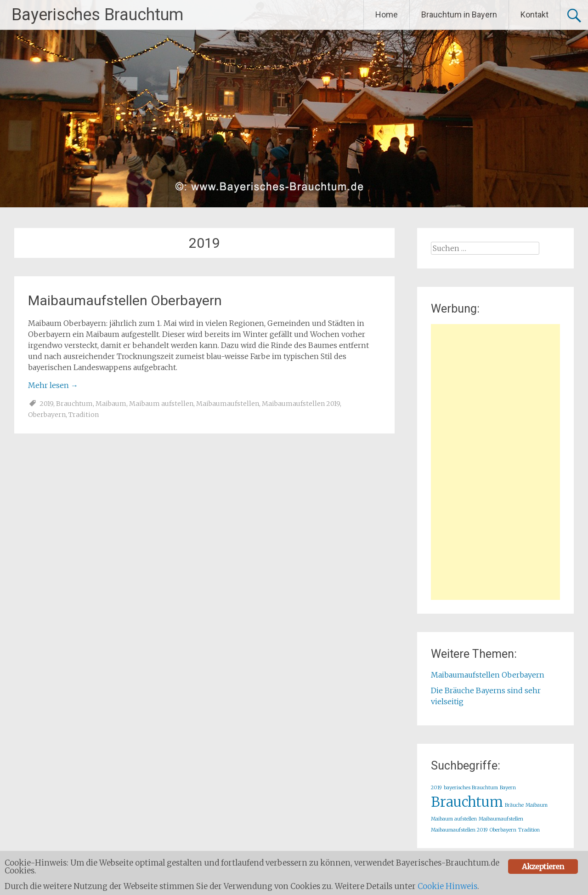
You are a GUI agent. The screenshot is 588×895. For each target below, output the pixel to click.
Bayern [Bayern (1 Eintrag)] (508, 788)
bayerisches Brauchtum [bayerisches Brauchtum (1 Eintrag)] (471, 788)
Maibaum (111, 403)
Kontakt (534, 14)
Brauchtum (74, 403)
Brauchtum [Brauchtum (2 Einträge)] (467, 801)
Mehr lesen (53, 385)
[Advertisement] (495, 462)
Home (386, 14)
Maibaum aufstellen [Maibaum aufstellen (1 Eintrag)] (454, 819)
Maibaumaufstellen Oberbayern (125, 300)
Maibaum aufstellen (161, 403)
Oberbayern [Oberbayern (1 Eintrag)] (503, 830)
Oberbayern (47, 414)
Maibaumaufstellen (227, 403)
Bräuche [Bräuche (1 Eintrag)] (514, 805)
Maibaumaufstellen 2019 (301, 403)
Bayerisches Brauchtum (97, 14)
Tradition (83, 414)
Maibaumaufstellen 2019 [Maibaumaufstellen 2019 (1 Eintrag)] (459, 830)
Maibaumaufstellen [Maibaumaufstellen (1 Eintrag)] (501, 819)
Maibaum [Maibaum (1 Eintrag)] (537, 805)
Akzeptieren (543, 866)
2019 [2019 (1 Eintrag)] (436, 788)
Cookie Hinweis (447, 886)
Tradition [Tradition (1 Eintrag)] (529, 830)
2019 (46, 403)
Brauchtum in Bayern (459, 14)
